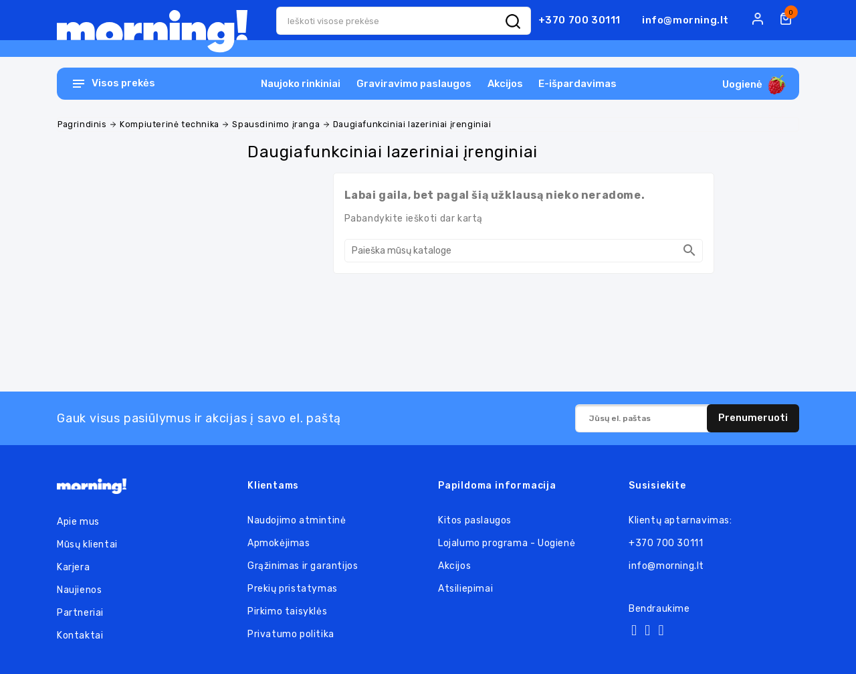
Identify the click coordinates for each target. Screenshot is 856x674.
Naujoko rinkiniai (300, 84)
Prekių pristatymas (292, 588)
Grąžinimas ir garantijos (302, 566)
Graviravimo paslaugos (413, 84)
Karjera (73, 567)
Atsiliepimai (465, 588)
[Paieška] (523, 250)
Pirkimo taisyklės (287, 611)
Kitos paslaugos (475, 520)
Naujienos (79, 590)
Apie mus (78, 521)
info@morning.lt (685, 20)
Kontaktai (80, 635)
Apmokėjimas (278, 543)
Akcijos (505, 84)
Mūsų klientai (87, 544)
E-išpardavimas (577, 84)
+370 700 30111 (579, 20)
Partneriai (80, 612)
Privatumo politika (290, 634)
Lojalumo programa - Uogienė (506, 543)
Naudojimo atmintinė (296, 520)
